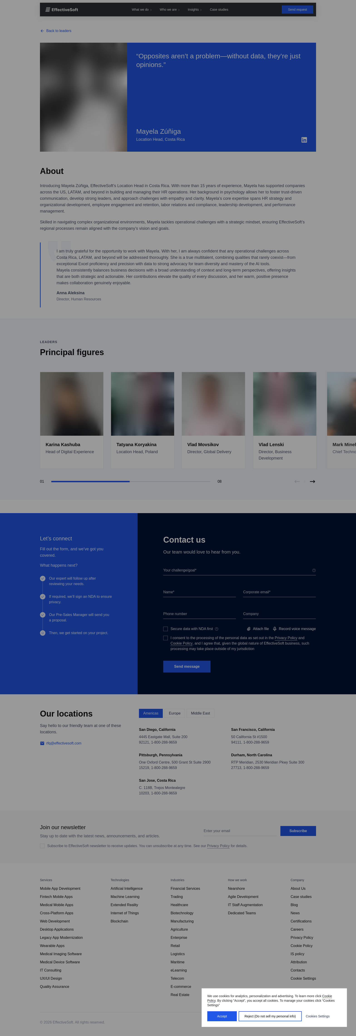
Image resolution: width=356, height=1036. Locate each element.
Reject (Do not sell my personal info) (270, 1016)
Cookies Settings (318, 1016)
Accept (222, 1016)
